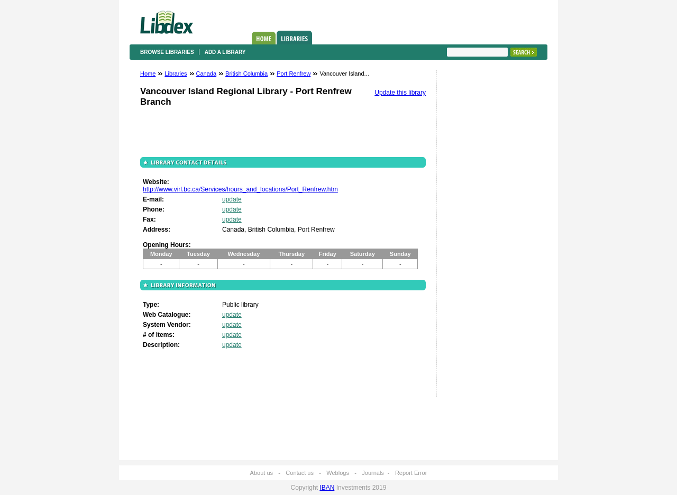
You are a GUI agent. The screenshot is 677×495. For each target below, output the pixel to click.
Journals (373, 473)
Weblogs (337, 473)
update (232, 199)
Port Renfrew (293, 73)
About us (261, 473)
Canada (206, 73)
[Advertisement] (478, 236)
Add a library (225, 52)
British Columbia (246, 73)
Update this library (400, 92)
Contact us (300, 473)
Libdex (166, 22)
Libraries (294, 37)
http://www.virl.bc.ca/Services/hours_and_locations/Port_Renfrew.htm (240, 189)
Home (264, 38)
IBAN (326, 487)
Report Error (411, 473)
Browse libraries (167, 52)
